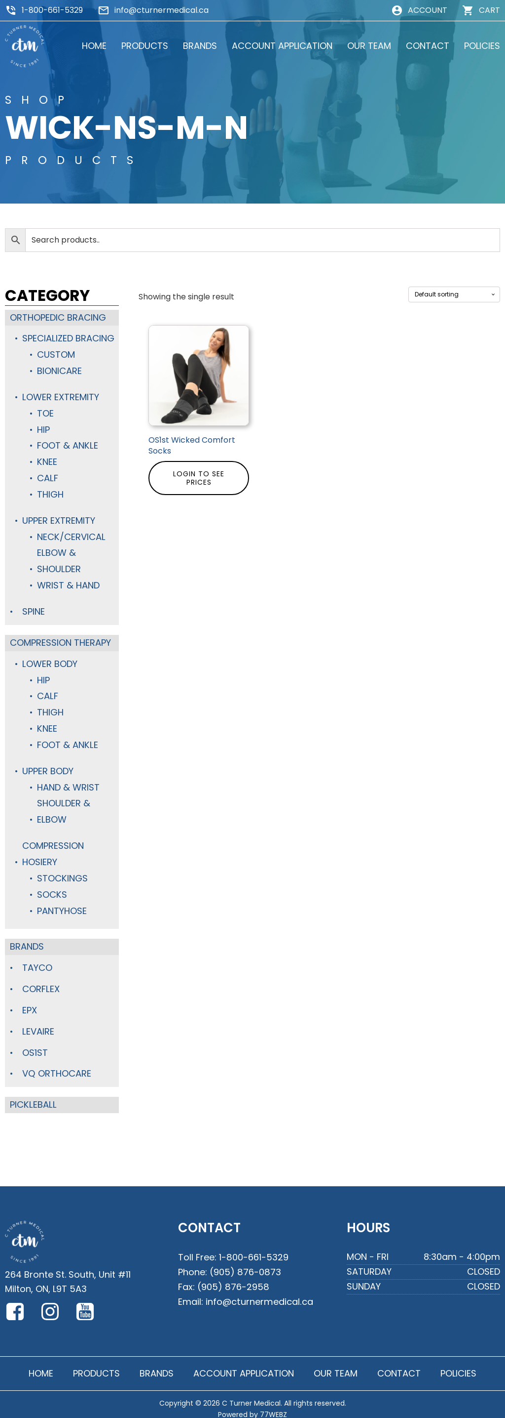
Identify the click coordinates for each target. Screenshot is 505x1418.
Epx (29, 1002)
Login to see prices (198, 478)
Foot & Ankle (67, 444)
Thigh (50, 492)
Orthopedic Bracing (58, 317)
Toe (45, 412)
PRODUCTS (144, 46)
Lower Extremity (60, 396)
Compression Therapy (60, 638)
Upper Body (47, 765)
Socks (52, 887)
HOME (94, 46)
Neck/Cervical (71, 534)
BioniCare (59, 370)
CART (489, 10)
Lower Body (49, 660)
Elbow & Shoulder (58, 558)
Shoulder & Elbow (63, 806)
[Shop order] (454, 294)
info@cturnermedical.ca (161, 10)
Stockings (62, 871)
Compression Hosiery (53, 847)
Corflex (40, 981)
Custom (56, 354)
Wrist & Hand (68, 582)
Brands (27, 939)
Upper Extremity (58, 518)
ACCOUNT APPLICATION (282, 46)
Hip (43, 428)
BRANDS (200, 46)
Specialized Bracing (68, 338)
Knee (47, 460)
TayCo (37, 960)
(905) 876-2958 (232, 1276)
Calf (47, 476)
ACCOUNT (427, 10)
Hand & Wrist (68, 781)
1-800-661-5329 (52, 10)
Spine (33, 608)
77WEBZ (273, 1405)
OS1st (35, 1044)
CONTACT (427, 46)
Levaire (38, 1023)
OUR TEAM (369, 46)
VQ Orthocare (56, 1065)
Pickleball (32, 1095)
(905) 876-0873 (245, 1262)
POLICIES (482, 46)
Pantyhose (62, 903)
